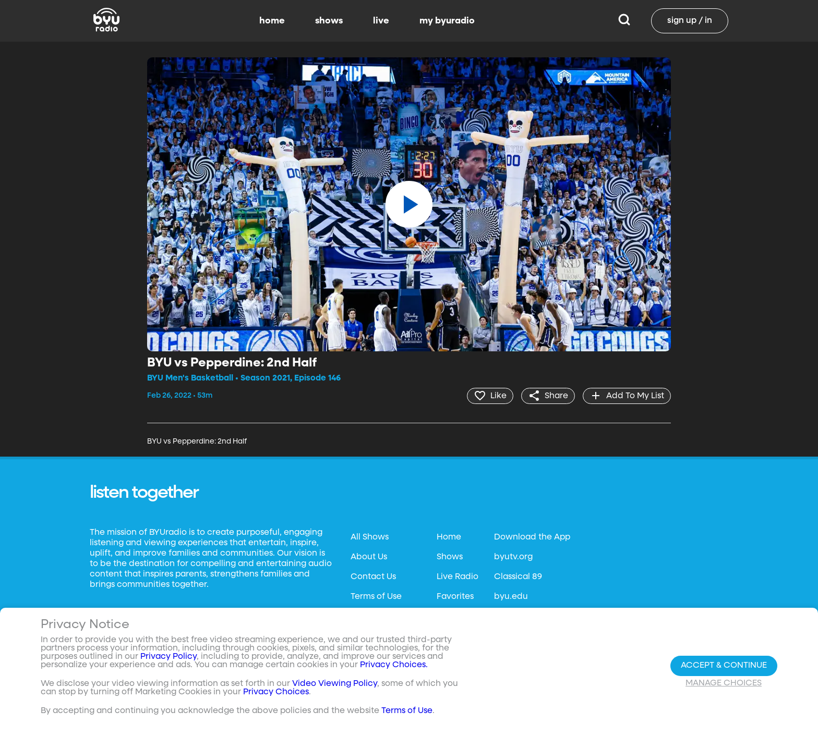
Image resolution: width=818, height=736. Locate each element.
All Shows (370, 537)
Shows (450, 557)
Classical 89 (518, 577)
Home (449, 537)
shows (329, 21)
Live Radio (457, 577)
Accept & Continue (724, 665)
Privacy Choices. (394, 665)
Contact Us (373, 577)
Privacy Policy (168, 657)
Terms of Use (376, 597)
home (272, 21)
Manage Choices (723, 683)
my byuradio (447, 21)
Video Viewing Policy (334, 684)
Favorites (455, 597)
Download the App (532, 537)
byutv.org (513, 557)
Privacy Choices (276, 692)
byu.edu (511, 597)
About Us (369, 557)
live (381, 21)
